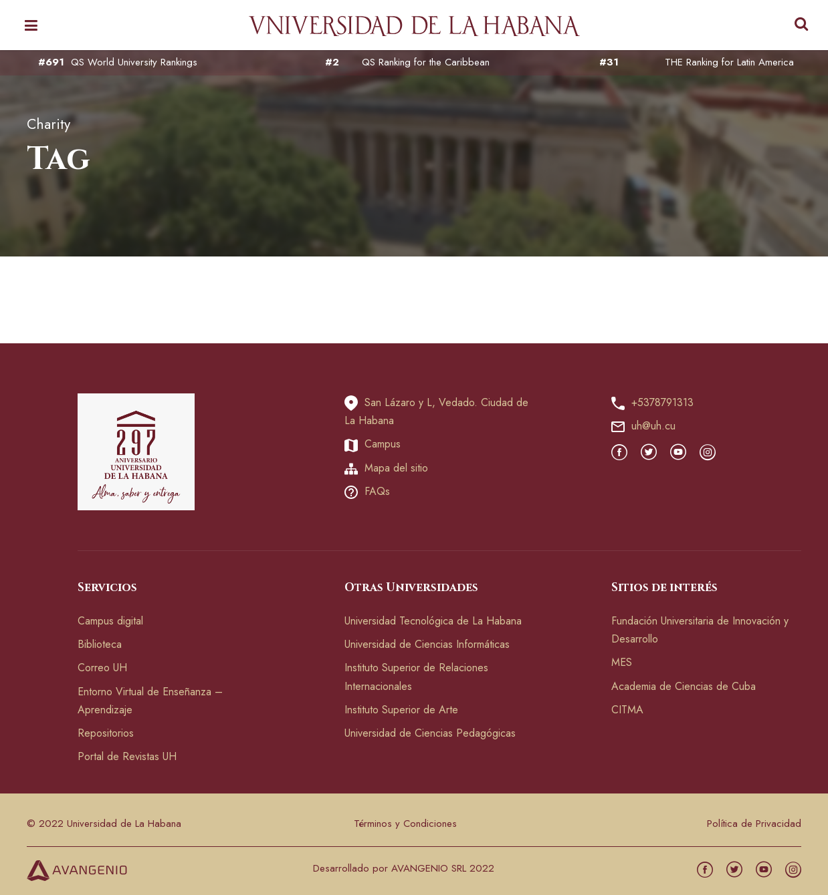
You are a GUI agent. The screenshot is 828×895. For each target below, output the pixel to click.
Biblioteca (100, 644)
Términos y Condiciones (405, 823)
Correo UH (102, 667)
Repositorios (106, 733)
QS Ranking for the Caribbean (426, 62)
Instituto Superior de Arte (401, 709)
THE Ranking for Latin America (729, 62)
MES (621, 662)
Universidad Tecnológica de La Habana (433, 621)
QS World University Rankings (134, 62)
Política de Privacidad (754, 823)
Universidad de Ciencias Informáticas (427, 644)
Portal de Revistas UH (127, 756)
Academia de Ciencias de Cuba (683, 686)
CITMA (627, 709)
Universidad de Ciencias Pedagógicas (430, 733)
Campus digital (110, 621)
